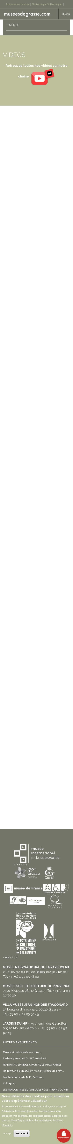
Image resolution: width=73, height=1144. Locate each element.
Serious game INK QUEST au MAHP (24, 1058)
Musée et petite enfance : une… (22, 1052)
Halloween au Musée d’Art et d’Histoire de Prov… (33, 1071)
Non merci (21, 1133)
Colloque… (9, 1083)
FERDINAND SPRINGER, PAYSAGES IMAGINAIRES (32, 1064)
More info (7, 1125)
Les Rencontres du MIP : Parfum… (23, 1077)
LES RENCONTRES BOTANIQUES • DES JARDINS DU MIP (36, 1089)
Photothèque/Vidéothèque (47, 4)
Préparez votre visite (17, 4)
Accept (7, 1133)
